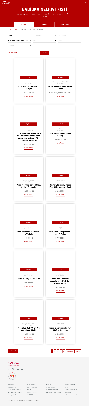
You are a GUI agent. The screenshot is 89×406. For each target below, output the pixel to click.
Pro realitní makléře (50, 387)
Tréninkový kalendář (32, 387)
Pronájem (44, 24)
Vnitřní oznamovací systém (71, 395)
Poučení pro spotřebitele (71, 389)
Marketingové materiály (33, 392)
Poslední (77, 351)
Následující (70, 351)
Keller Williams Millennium (14, 389)
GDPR (66, 387)
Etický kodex (68, 392)
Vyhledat (44, 52)
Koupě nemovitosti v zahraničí (53, 392)
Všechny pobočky (12, 395)
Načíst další (12, 351)
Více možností (12, 52)
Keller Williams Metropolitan (15, 392)
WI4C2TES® (30, 395)
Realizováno (64, 24)
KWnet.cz (29, 389)
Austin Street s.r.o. (12, 387)
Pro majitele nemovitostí (52, 389)
